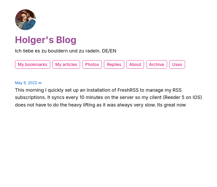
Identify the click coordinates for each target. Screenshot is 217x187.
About (135, 64)
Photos (92, 64)
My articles (66, 64)
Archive (156, 64)
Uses (177, 64)
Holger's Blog (46, 39)
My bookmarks (33, 64)
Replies (114, 64)
